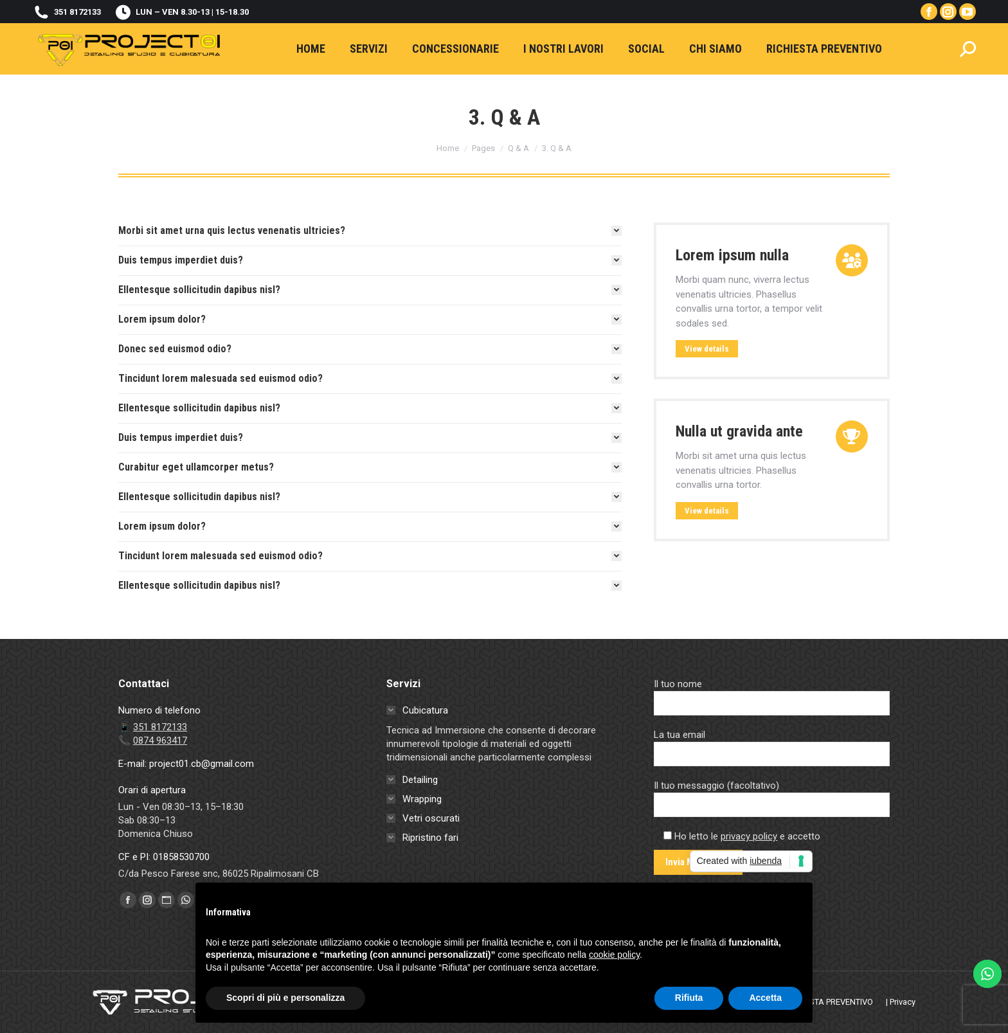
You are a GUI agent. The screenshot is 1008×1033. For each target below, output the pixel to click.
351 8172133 (66, 12)
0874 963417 (160, 740)
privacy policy (749, 836)
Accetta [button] (765, 998)
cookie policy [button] (614, 954)
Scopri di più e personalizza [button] (285, 998)
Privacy (902, 1002)
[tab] (370, 230)
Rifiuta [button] (689, 998)
